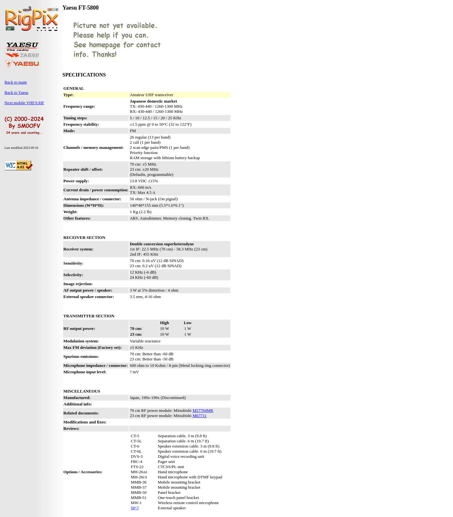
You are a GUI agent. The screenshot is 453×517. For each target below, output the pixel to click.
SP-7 (135, 507)
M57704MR (202, 410)
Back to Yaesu (16, 92)
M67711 (199, 415)
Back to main (16, 82)
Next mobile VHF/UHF (24, 102)
